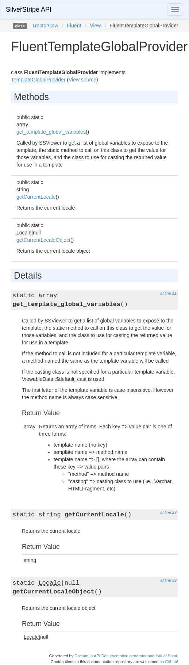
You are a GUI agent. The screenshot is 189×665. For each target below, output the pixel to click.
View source (82, 80)
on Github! (168, 662)
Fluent (74, 25)
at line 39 (168, 580)
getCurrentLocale (35, 197)
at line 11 (168, 293)
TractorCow (45, 25)
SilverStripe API (28, 9)
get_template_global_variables (51, 132)
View (95, 25)
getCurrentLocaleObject (43, 240)
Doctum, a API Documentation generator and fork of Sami (125, 656)
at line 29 (168, 512)
